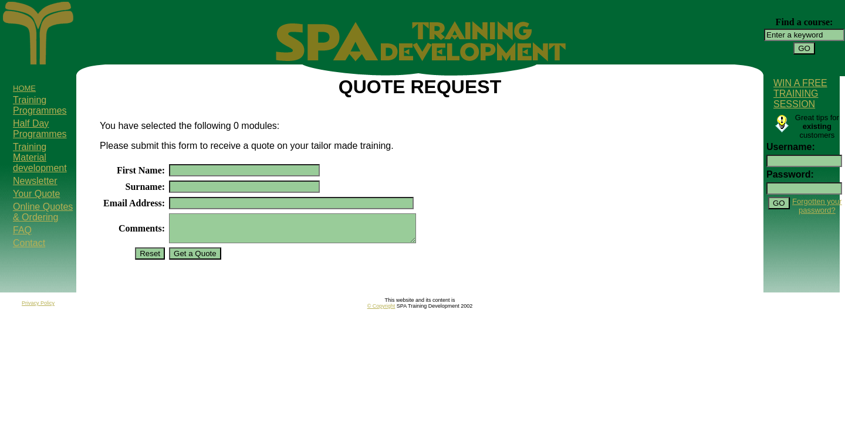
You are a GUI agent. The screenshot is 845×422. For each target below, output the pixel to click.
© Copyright (381, 311)
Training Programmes (40, 105)
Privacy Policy (38, 308)
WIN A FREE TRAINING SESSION (800, 93)
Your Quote (36, 194)
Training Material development (40, 157)
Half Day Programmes (40, 128)
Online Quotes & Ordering (43, 212)
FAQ (22, 230)
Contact (29, 243)
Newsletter (35, 181)
